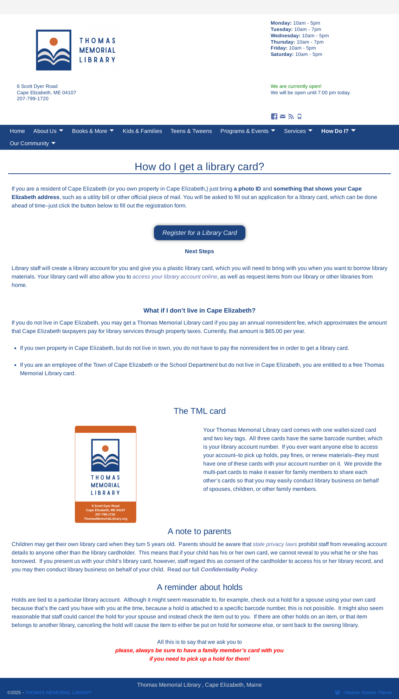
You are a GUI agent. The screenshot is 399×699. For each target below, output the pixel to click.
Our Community (29, 143)
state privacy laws (275, 544)
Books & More (89, 131)
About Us (45, 131)
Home (17, 131)
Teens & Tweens (191, 131)
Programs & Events (244, 131)
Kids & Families (142, 131)
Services (295, 131)
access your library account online (175, 277)
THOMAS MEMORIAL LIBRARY (58, 692)
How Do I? (335, 131)
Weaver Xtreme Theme (368, 692)
